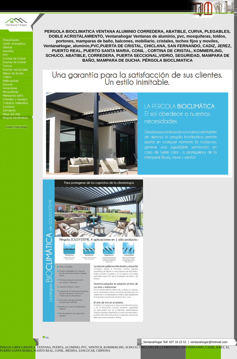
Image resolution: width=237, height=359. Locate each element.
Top (47, 337)
